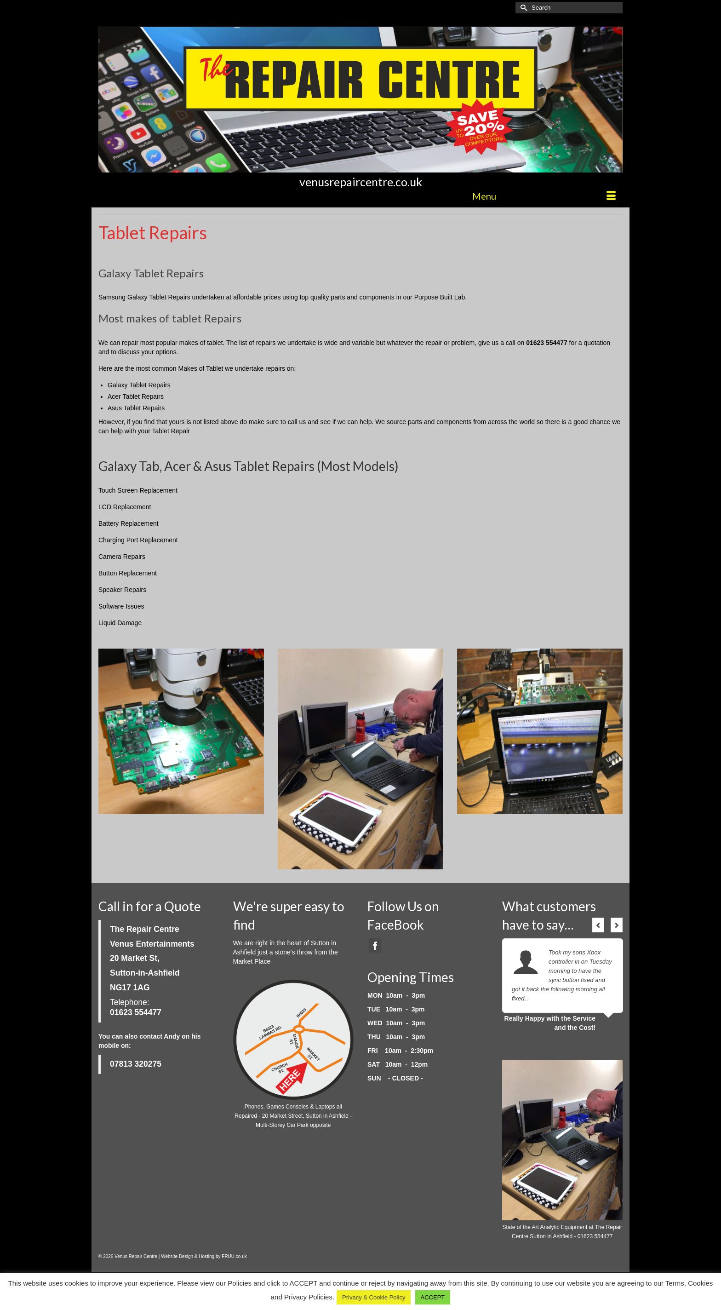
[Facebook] (375, 945)
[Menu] (544, 195)
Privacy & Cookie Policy (373, 1297)
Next (617, 925)
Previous (598, 925)
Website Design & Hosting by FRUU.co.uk (204, 1256)
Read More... (549, 998)
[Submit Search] (522, 7)
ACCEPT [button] (433, 1297)
